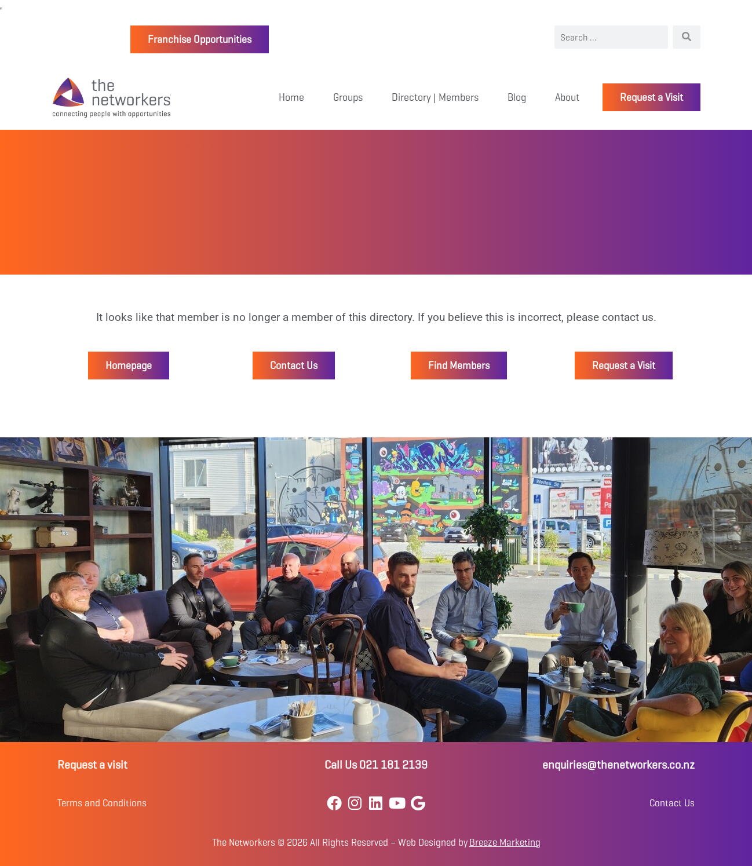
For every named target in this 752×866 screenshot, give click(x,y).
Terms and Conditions (102, 803)
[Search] (686, 37)
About (567, 97)
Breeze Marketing (505, 842)
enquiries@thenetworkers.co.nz (618, 765)
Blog (517, 97)
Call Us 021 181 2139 (376, 765)
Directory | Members (435, 97)
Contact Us (672, 803)
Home (291, 97)
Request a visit (92, 765)
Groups (348, 97)
